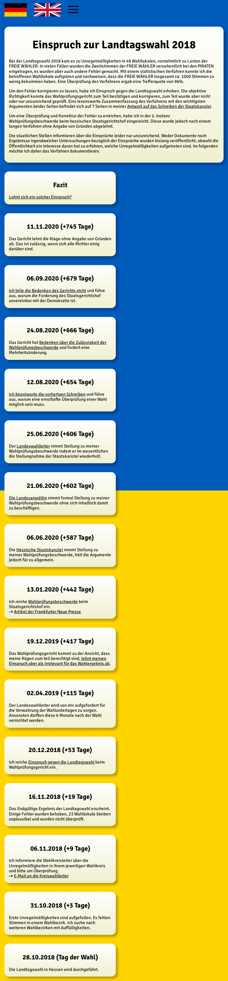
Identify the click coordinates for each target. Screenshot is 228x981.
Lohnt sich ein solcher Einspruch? (40, 197)
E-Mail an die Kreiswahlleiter (41, 876)
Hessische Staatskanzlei (39, 549)
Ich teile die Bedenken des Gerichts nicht (47, 290)
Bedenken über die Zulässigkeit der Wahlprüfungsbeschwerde (57, 345)
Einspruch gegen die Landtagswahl (61, 762)
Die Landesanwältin (28, 498)
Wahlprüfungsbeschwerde (53, 601)
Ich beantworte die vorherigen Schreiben (47, 394)
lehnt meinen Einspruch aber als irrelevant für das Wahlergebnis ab (59, 661)
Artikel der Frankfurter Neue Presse (47, 611)
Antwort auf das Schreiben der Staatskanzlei (169, 106)
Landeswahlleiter (33, 446)
